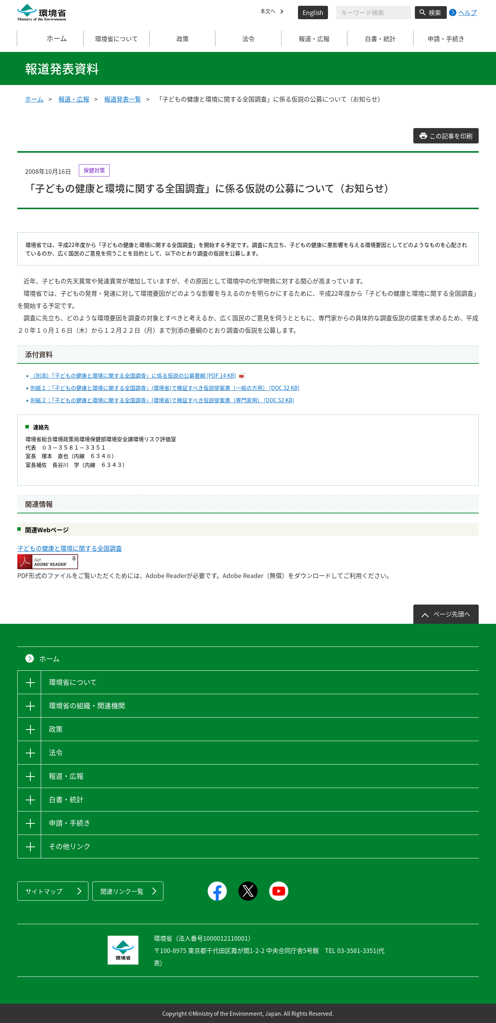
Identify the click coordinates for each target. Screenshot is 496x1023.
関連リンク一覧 (121, 891)
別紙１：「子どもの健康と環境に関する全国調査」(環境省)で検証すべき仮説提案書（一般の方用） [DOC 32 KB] (165, 388)
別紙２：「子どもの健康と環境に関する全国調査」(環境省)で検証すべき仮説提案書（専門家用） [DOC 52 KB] (162, 400)
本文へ (269, 12)
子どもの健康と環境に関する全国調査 (69, 548)
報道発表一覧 (122, 98)
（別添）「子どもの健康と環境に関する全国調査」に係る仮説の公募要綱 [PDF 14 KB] (133, 375)
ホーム (51, 38)
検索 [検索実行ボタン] (435, 12)
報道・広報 (73, 98)
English (313, 12)
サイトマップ (43, 891)
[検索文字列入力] (373, 12)
